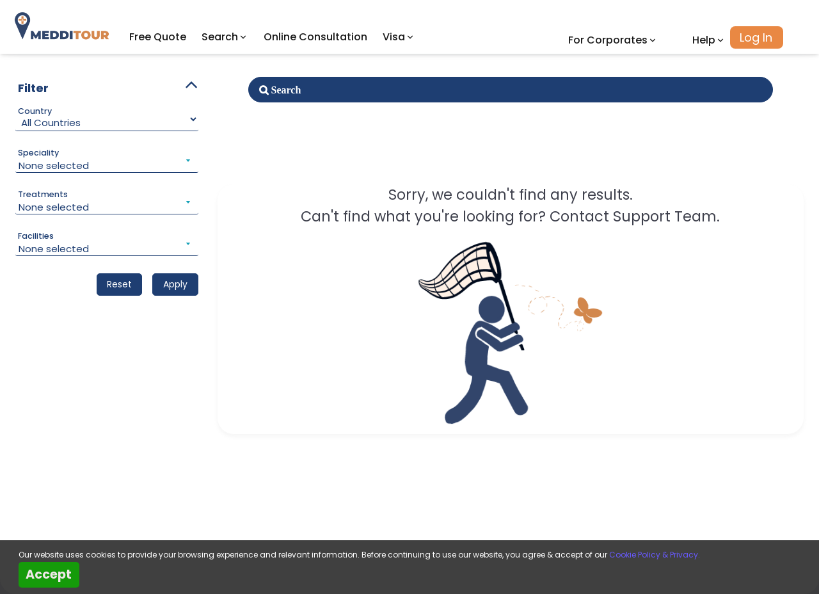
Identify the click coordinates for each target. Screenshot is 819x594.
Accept (49, 574)
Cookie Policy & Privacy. (654, 554)
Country (35, 111)
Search (225, 36)
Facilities (36, 236)
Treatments (43, 194)
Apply (175, 284)
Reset (119, 284)
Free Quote (157, 36)
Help (709, 40)
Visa (399, 36)
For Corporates (613, 40)
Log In (756, 37)
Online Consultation (315, 36)
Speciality (38, 153)
